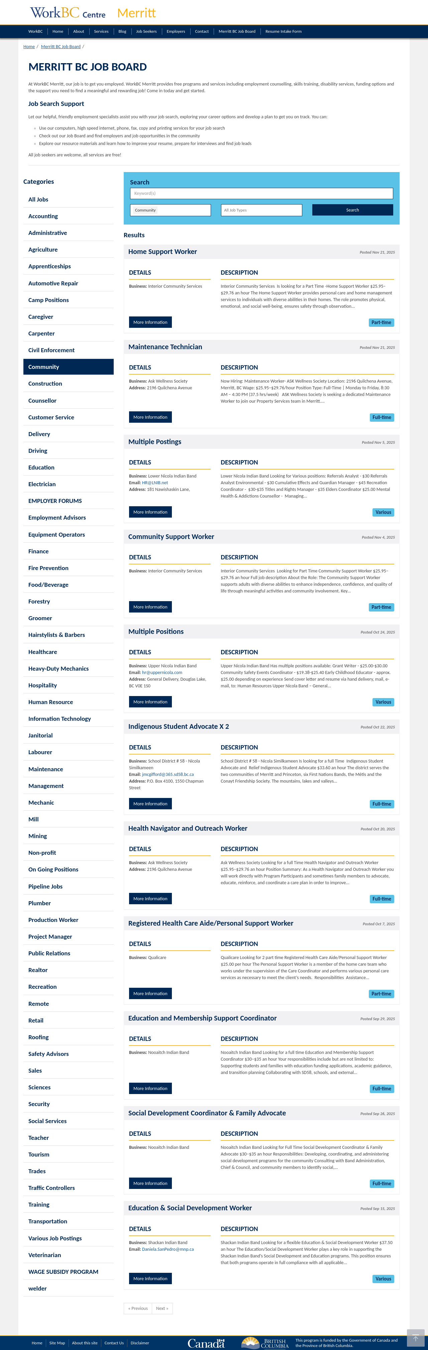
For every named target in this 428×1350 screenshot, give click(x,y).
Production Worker (53, 920)
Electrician (42, 484)
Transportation (47, 1221)
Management (46, 786)
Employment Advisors (57, 517)
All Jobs (38, 199)
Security (39, 1104)
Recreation (42, 986)
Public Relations (49, 953)
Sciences (39, 1087)
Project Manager (50, 936)
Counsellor (42, 400)
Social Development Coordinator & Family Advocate (207, 1112)
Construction (45, 383)
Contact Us (114, 1342)
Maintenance (45, 769)
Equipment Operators (56, 534)
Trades (37, 1171)
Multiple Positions (156, 631)
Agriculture (43, 249)
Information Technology (59, 718)
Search (352, 210)
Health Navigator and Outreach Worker (187, 828)
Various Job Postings (55, 1238)
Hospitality (42, 685)
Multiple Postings (154, 441)
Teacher (38, 1137)
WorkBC (35, 31)
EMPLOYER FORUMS (55, 501)
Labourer (40, 752)
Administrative (47, 233)
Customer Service (51, 417)
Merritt (136, 13)
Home (57, 31)
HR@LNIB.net (155, 483)
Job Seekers (146, 31)
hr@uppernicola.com (162, 672)
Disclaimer (140, 1342)
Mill (33, 819)
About (78, 31)
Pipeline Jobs (45, 886)
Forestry (39, 601)
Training (38, 1204)
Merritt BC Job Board (237, 31)
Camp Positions (48, 300)
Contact (202, 31)
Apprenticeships (49, 266)
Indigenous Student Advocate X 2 (178, 726)
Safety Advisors (48, 1054)
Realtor (37, 970)
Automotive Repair (53, 283)
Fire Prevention (48, 568)
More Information (150, 322)
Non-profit (42, 852)
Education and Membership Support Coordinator (202, 1018)
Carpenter (41, 333)
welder (37, 1288)
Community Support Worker (171, 536)
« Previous (138, 1308)
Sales (35, 1070)
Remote (38, 1003)
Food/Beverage (48, 584)
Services (101, 31)
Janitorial (40, 735)
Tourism (38, 1154)
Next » (162, 1308)
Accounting (43, 216)
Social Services (47, 1121)
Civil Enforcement (51, 350)
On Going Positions (53, 869)
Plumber (39, 903)
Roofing (38, 1037)
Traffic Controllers (51, 1188)
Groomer (40, 618)
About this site (85, 1342)
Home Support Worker (162, 251)
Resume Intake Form (283, 31)
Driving (37, 450)
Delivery (39, 434)
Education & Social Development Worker (190, 1207)
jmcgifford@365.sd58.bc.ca (168, 774)
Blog (122, 31)
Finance (38, 551)
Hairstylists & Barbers (56, 635)
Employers (176, 31)
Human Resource (50, 702)
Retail (35, 1020)
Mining (37, 836)
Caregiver (40, 316)
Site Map (57, 1342)
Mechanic (41, 802)
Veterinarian (44, 1255)
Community (43, 367)
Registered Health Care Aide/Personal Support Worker (210, 923)
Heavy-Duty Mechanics (58, 668)
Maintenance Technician (165, 346)
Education (41, 467)
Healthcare (42, 652)
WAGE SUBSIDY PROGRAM (63, 1271)
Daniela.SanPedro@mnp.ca (168, 1249)
